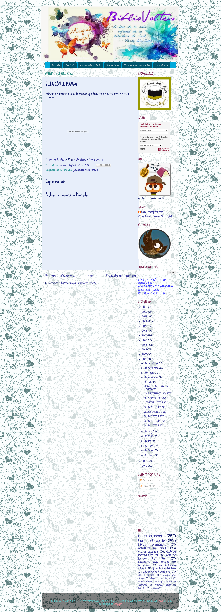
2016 (145, 340)
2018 (145, 331)
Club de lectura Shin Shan (157, 572)
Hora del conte (161, 65)
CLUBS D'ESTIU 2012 (155, 412)
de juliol (149, 382)
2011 (144, 461)
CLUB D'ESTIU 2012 (154, 407)
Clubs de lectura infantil (90, 65)
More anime (96, 160)
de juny (149, 431)
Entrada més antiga (121, 276)
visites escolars (148, 552)
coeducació (154, 588)
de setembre (152, 377)
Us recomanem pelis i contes (137, 65)
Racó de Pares (112, 65)
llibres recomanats (88, 170)
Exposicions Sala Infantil (153, 562)
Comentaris (147, 486)
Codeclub (142, 588)
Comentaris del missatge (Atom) (78, 283)
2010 (145, 466)
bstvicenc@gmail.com (152, 212)
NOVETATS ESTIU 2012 (156, 403)
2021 (145, 317)
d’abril (148, 441)
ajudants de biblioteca (164, 568)
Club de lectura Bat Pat (157, 557)
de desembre (152, 363)
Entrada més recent (60, 276)
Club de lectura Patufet (157, 553)
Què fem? (70, 65)
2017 (144, 335)
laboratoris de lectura (160, 578)
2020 (145, 321)
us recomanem (151, 536)
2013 (144, 354)
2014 (144, 350)
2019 (145, 326)
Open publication (55, 160)
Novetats (56, 65)
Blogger (118, 604)
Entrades (146, 480)
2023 (145, 307)
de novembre (152, 368)
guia (75, 170)
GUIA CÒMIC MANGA (155, 398)
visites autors (146, 575)
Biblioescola (144, 565)
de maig (149, 436)
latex (160, 601)
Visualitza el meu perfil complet (155, 216)
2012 (145, 359)
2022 (145, 312)
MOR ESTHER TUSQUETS (157, 394)
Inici (90, 276)
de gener (150, 455)
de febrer (150, 450)
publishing (80, 160)
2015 (145, 345)
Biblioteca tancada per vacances (156, 388)
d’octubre (150, 373)
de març (149, 446)
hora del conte (151, 541)
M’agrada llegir (163, 585)
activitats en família (152, 548)
